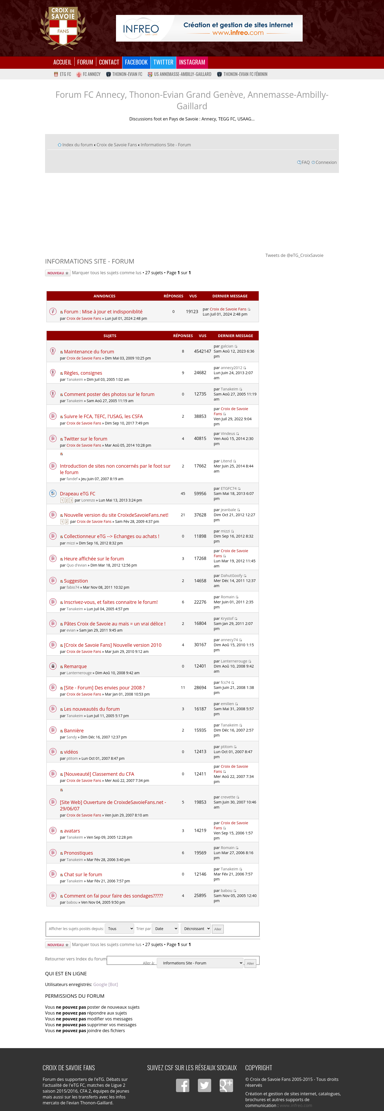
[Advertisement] (192, 212)
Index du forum (77, 145)
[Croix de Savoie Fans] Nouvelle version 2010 (113, 645)
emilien (227, 703)
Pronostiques (78, 853)
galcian (227, 346)
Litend (226, 460)
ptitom (72, 758)
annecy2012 (231, 367)
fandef (72, 478)
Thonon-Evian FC (124, 74)
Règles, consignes (83, 373)
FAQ (306, 162)
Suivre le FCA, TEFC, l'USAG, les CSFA (103, 416)
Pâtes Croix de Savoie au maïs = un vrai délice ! (115, 623)
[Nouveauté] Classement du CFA (99, 774)
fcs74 (225, 682)
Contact (109, 61)
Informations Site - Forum (166, 145)
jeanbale (228, 509)
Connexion (326, 162)
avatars (72, 830)
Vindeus (228, 433)
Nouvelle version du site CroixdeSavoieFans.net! (116, 515)
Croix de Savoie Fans (117, 145)
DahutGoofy (231, 575)
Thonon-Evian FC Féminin (242, 74)
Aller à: (148, 962)
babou (72, 902)
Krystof (227, 618)
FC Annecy (88, 74)
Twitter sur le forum (85, 438)
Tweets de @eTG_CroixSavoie (294, 255)
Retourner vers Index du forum (76, 959)
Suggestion (76, 580)
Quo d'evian (77, 565)
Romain (227, 596)
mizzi (71, 543)
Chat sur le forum (83, 874)
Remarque (75, 666)
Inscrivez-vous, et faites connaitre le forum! (111, 602)
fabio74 (73, 587)
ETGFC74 (229, 488)
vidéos (71, 752)
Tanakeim (75, 379)
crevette (228, 796)
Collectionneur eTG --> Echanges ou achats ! (111, 536)
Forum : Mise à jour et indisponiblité (103, 311)
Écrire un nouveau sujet (58, 273)
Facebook (136, 61)
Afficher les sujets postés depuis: (91, 928)
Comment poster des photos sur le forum (109, 394)
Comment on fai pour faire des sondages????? (113, 895)
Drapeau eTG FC (77, 493)
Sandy (72, 737)
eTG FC (62, 74)
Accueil (62, 61)
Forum (85, 61)
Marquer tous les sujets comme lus (106, 273)
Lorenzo (88, 500)
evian (71, 630)
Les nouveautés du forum (92, 709)
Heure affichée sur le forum (94, 558)
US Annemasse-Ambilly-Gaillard (179, 74)
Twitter (163, 61)
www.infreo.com (296, 1105)
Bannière (74, 730)
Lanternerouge (79, 672)
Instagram (192, 61)
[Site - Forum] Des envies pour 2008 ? (104, 687)
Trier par (157, 928)
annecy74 (229, 639)
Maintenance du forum (89, 351)
